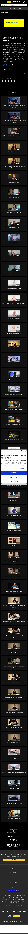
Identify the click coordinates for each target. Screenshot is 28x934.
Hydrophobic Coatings (14, 500)
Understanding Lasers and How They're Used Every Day (14, 303)
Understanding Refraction (14, 318)
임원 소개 (14, 870)
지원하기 (12, 890)
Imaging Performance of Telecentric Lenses (14, 439)
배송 (13, 878)
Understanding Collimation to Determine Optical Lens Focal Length (14, 667)
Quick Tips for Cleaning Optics (14, 530)
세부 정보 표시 (20, 469)
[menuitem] (3, 2)
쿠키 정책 (13, 905)
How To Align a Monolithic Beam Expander (14, 424)
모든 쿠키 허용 (14, 472)
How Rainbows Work (14, 242)
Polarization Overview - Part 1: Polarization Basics (14, 576)
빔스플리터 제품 (16, 56)
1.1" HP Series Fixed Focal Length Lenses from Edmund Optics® (14, 121)
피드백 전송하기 (13, 884)
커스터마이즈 (14, 477)
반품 (13, 880)
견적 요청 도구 (12, 845)
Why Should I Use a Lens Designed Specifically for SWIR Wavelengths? (14, 167)
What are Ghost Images (14, 182)
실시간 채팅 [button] (13, 836)
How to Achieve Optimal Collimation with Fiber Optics (14, 682)
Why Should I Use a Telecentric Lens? (14, 151)
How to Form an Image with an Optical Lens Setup (14, 621)
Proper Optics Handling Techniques (14, 591)
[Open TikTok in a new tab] (9, 916)
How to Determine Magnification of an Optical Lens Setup (14, 636)
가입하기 (14, 859)
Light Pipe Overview (14, 545)
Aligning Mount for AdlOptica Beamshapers (14, 394)
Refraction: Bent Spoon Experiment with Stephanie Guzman (14, 136)
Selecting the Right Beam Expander (14, 727)
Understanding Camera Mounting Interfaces (14, 712)
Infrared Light (14, 257)
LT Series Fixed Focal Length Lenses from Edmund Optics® (14, 106)
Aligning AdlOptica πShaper (14, 379)
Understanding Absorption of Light (14, 333)
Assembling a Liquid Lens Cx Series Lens (14, 409)
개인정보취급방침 (8, 905)
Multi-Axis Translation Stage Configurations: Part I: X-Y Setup (14, 773)
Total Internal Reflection (14, 348)
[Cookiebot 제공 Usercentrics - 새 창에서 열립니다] (20, 451)
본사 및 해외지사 (13, 872)
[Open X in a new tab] (8, 912)
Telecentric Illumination (14, 788)
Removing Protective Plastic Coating (14, 803)
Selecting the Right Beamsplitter (14, 742)
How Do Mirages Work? (14, 197)
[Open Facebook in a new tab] (3, 912)
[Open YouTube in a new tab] (14, 912)
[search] (14, 5)
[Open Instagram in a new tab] (24, 912)
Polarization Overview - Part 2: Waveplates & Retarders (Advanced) (14, 561)
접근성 (21, 905)
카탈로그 (13, 887)
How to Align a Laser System (14, 818)
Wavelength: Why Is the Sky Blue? (14, 273)
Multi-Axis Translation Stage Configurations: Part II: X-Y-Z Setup (14, 757)
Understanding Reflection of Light (14, 288)
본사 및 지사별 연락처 (11, 832)
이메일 (13, 840)
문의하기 (19, 8)
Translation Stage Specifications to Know (14, 697)
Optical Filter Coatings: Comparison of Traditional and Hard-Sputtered (14, 651)
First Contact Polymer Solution (14, 515)
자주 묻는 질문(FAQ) (13, 882)
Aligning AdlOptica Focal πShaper (14, 364)
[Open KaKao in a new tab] (16, 916)
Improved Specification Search (14, 485)
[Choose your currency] (14, 9)
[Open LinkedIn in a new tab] (19, 912)
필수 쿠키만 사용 (14, 481)
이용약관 (17, 905)
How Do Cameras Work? (14, 227)
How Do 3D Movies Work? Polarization (14, 212)
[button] (13, 65)
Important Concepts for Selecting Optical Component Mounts (14, 606)
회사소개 (13, 868)
